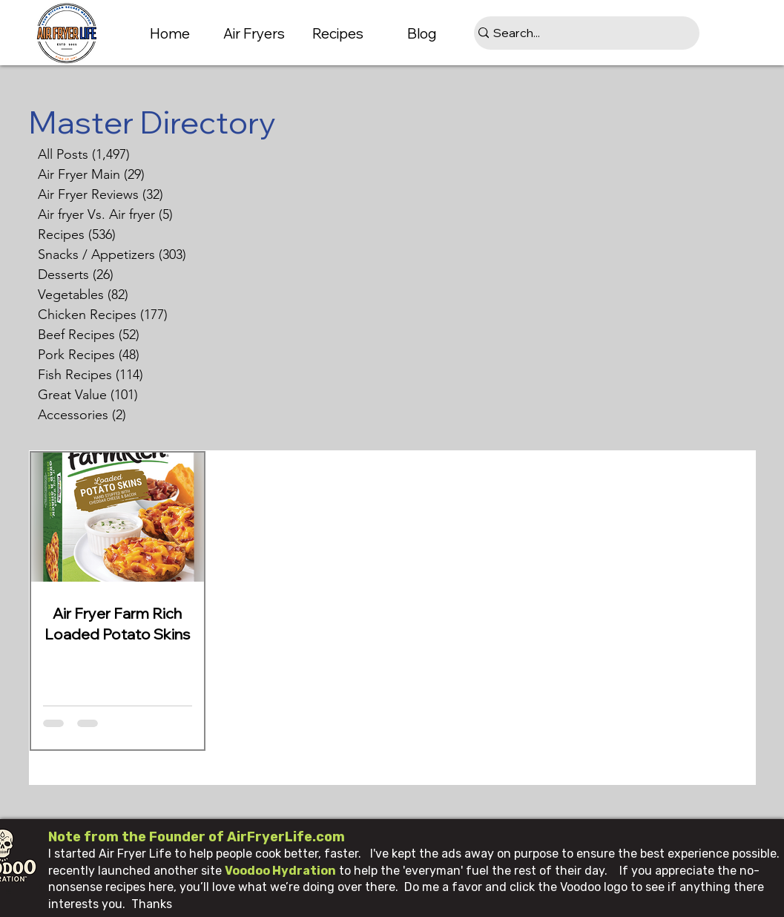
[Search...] (580, 33)
